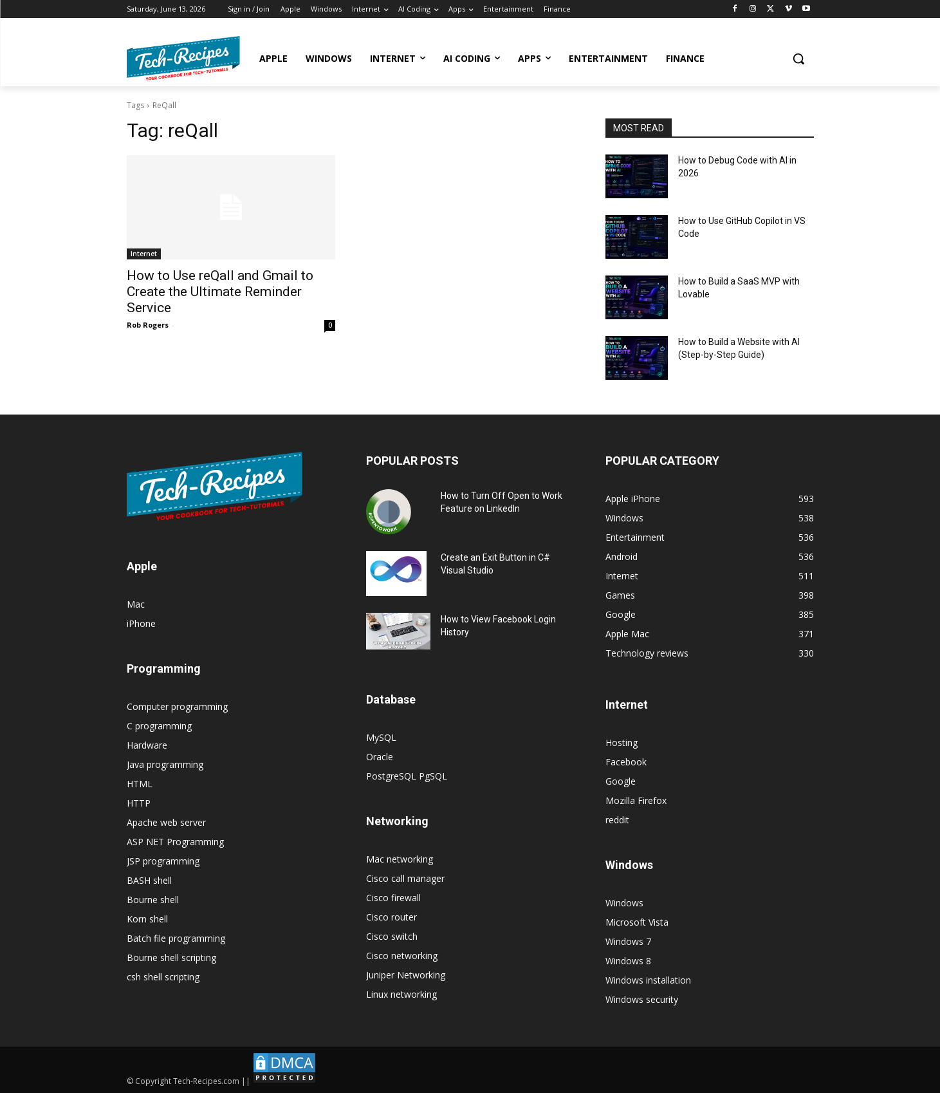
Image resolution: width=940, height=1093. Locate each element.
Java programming (165, 764)
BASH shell (149, 880)
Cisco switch (392, 936)
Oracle (379, 757)
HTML (139, 784)
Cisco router (391, 917)
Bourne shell (153, 899)
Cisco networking (402, 955)
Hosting (621, 742)
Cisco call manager (405, 878)
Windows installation (648, 980)
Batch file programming (176, 938)
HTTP (139, 803)
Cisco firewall (393, 898)
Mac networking (399, 859)
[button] (798, 58)
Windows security (641, 999)
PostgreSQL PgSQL (406, 776)
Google (620, 781)
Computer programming (177, 706)
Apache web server (166, 822)
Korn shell (147, 919)
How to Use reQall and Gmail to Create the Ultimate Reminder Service (220, 291)
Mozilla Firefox (636, 800)
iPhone (141, 623)
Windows (624, 903)
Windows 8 (628, 961)
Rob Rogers (148, 325)
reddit (617, 820)
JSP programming (163, 861)
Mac (136, 604)
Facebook (626, 762)
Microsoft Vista (636, 922)
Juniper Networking (405, 975)
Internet (144, 253)
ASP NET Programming (175, 842)
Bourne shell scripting (171, 957)
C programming (159, 726)
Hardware (147, 745)
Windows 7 (628, 941)
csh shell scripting (163, 977)
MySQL (381, 737)
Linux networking (401, 994)
